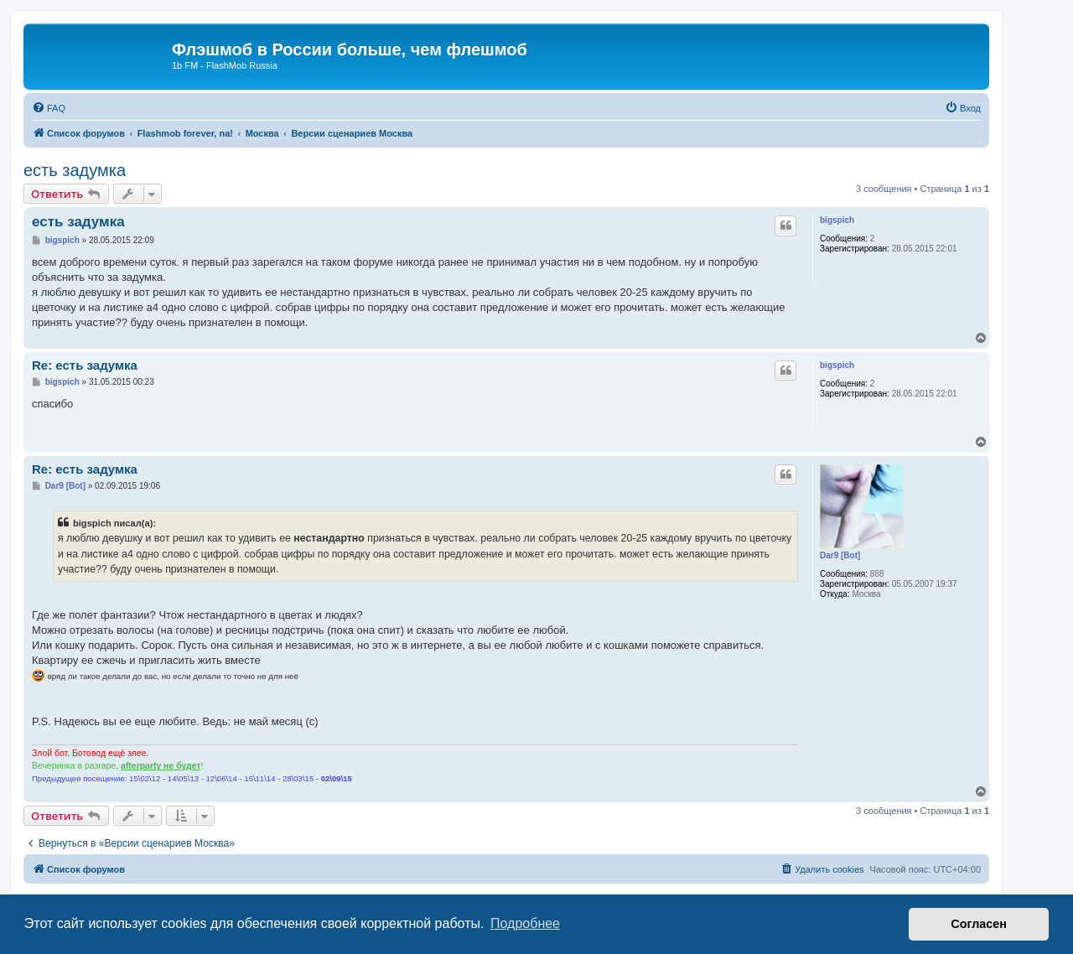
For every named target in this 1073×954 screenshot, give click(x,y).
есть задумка (74, 170)
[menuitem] (48, 108)
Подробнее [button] (525, 923)
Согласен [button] (979, 924)
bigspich (837, 220)
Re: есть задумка (84, 365)
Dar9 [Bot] (840, 555)
